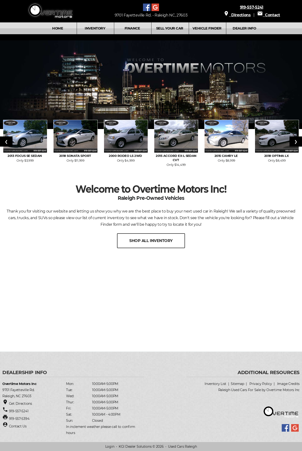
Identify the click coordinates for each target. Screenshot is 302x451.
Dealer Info (244, 28)
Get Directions (20, 403)
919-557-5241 (251, 7)
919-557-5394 (19, 419)
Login (109, 446)
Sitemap (237, 384)
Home (57, 28)
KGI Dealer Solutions (135, 446)
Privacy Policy (260, 384)
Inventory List (215, 384)
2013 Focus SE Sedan (25, 156)
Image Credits (288, 384)
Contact (268, 15)
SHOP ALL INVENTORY (150, 240)
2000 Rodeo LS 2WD (126, 156)
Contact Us (18, 426)
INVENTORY (95, 28)
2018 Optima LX (276, 156)
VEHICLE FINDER (207, 28)
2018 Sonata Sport (75, 156)
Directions (237, 15)
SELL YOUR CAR (169, 28)
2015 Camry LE (226, 156)
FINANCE (132, 28)
